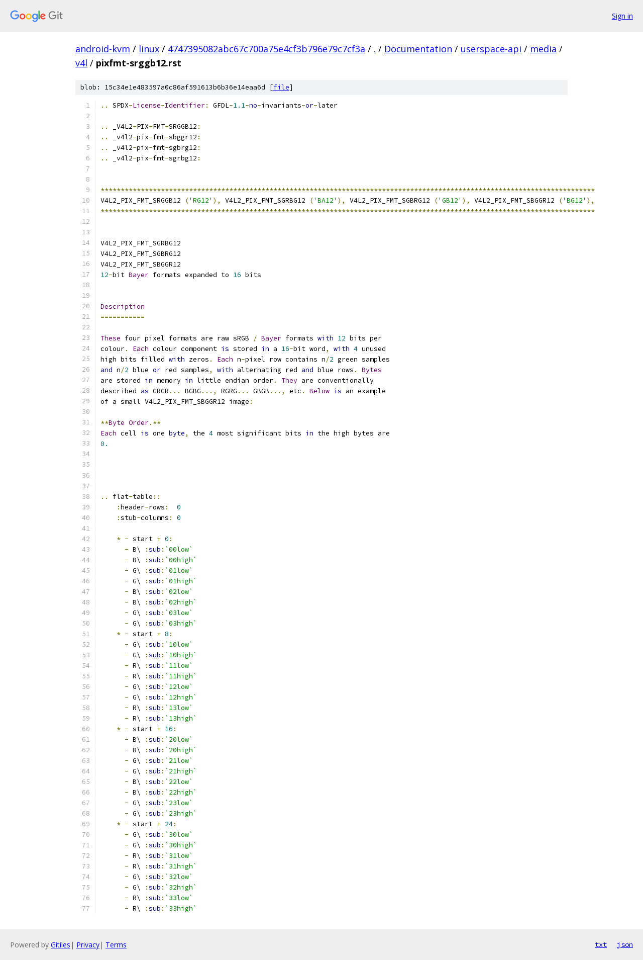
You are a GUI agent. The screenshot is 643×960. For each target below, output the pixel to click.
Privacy (87, 944)
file (281, 87)
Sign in (622, 16)
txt (601, 944)
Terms (116, 944)
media (543, 49)
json (625, 944)
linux (149, 49)
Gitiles (60, 944)
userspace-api (491, 49)
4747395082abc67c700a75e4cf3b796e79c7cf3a (266, 49)
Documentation (418, 49)
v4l (81, 63)
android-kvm (102, 49)
